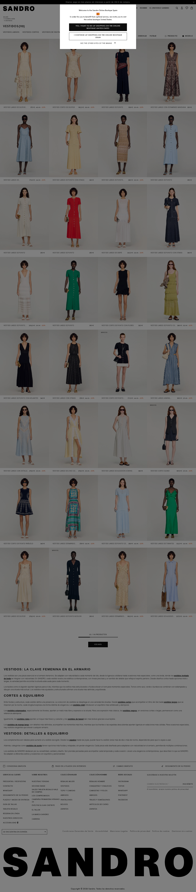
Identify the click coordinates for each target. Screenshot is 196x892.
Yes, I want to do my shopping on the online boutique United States (98, 27)
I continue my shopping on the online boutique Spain (98, 36)
